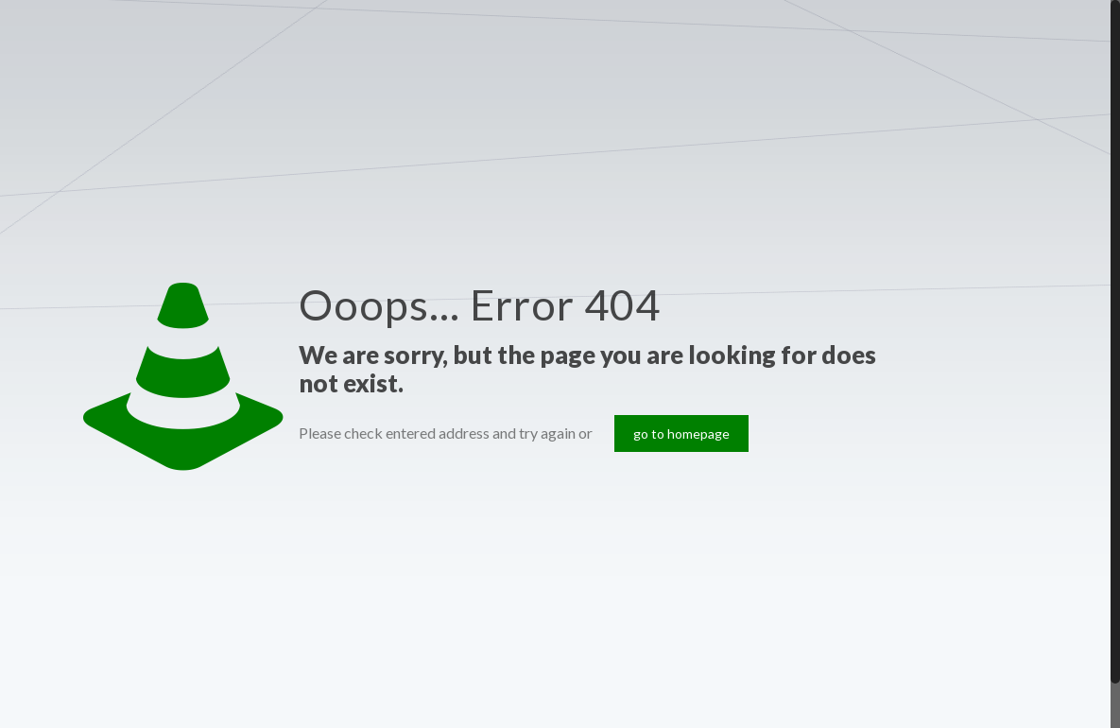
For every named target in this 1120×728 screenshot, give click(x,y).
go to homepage (681, 433)
